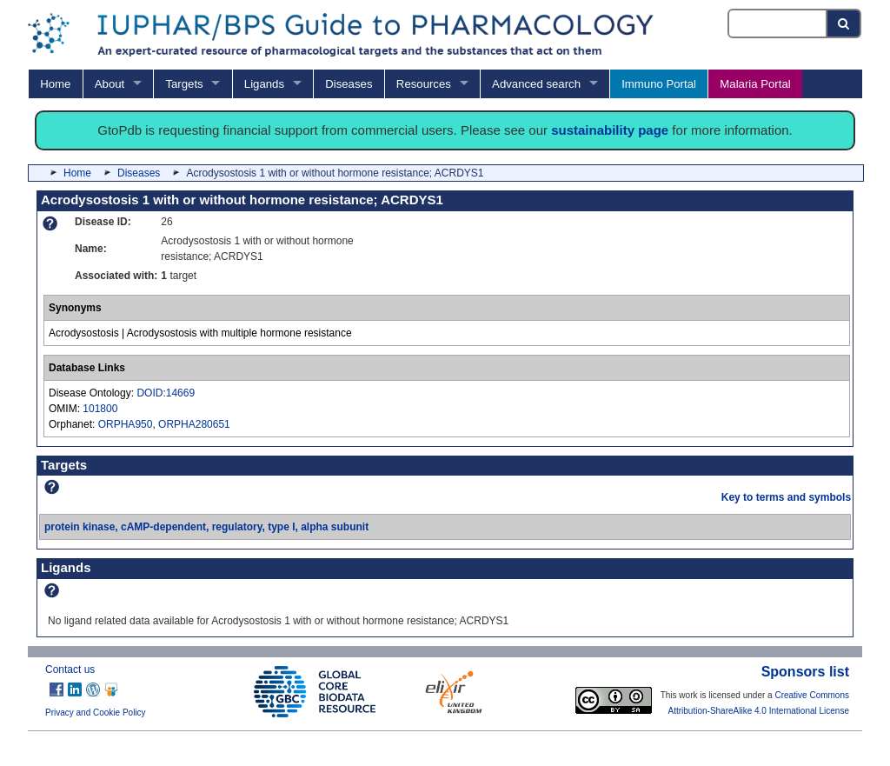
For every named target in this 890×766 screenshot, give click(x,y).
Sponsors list (805, 671)
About (109, 83)
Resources (423, 83)
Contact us (70, 669)
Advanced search (536, 83)
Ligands (264, 83)
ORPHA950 (125, 424)
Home (55, 83)
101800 (100, 409)
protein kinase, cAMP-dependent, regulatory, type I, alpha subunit (206, 527)
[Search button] (844, 23)
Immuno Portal (658, 83)
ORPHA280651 (194, 424)
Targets (184, 83)
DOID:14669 (165, 393)
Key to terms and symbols (786, 497)
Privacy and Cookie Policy (95, 712)
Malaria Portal (755, 83)
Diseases (348, 83)
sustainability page (609, 130)
